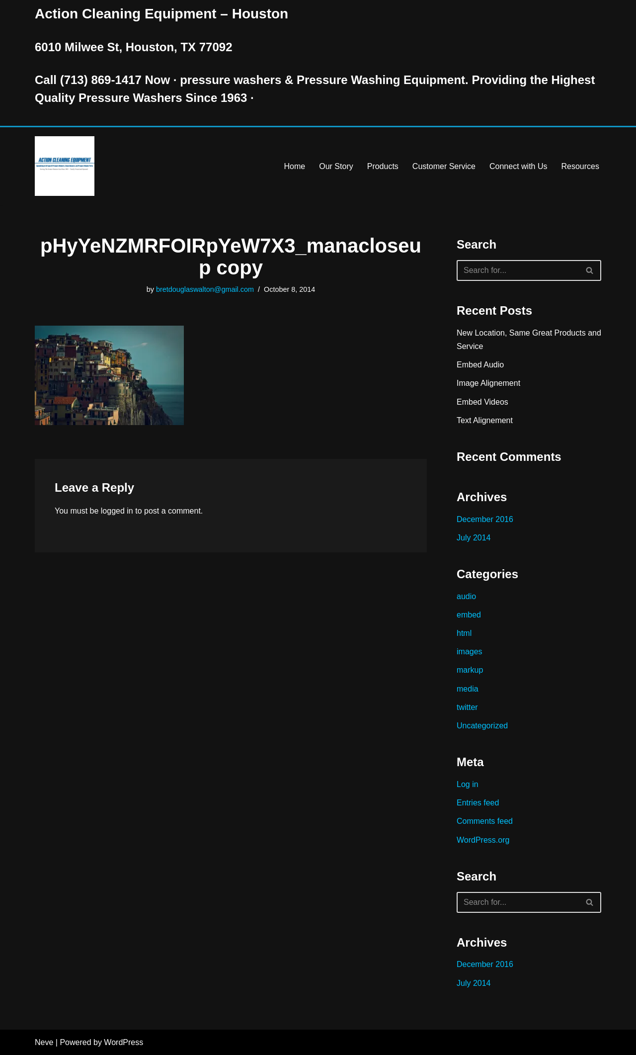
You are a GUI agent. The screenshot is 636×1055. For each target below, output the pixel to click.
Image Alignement (488, 383)
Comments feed (485, 821)
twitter (467, 707)
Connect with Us (518, 166)
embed (469, 615)
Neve (44, 1042)
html (464, 633)
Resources (580, 166)
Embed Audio (480, 364)
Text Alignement (485, 420)
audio (466, 596)
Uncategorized (482, 725)
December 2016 (485, 519)
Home (295, 166)
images (469, 651)
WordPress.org (483, 840)
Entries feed (478, 802)
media (467, 689)
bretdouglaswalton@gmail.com (205, 289)
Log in (467, 784)
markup (470, 670)
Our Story (336, 166)
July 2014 (474, 537)
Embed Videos (482, 402)
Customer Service (444, 166)
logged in (117, 511)
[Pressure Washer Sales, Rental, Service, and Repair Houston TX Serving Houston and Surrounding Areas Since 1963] (64, 166)
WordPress (123, 1042)
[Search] (518, 270)
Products (382, 166)
